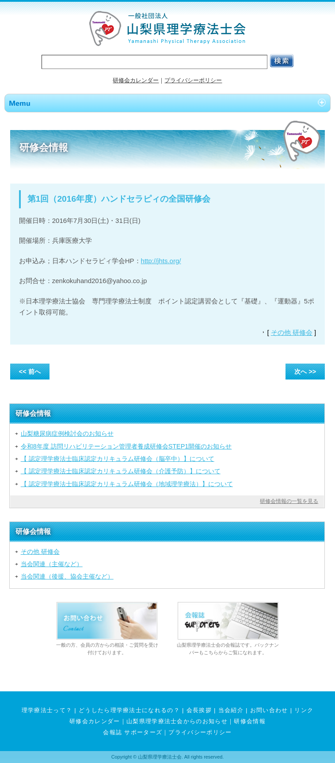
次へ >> (305, 371)
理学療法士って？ (47, 710)
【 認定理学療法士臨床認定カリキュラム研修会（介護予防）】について (121, 471)
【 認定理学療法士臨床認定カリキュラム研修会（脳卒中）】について (117, 458)
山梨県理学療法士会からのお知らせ (177, 721)
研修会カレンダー (136, 80)
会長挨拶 (199, 710)
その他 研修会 (291, 332)
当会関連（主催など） (52, 563)
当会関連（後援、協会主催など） (67, 576)
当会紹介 (231, 710)
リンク (303, 710)
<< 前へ (30, 371)
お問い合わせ (269, 710)
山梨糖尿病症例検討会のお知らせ (67, 433)
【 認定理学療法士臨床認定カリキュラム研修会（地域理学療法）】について (127, 483)
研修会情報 (250, 721)
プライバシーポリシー (193, 80)
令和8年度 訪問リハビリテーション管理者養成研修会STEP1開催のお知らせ (126, 446)
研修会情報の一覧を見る (289, 501)
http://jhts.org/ (161, 261)
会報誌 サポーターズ (132, 732)
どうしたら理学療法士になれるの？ (129, 710)
